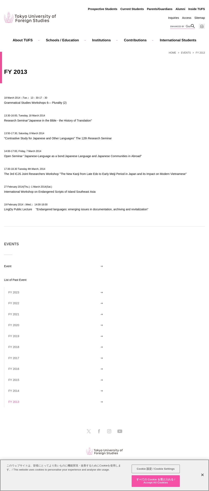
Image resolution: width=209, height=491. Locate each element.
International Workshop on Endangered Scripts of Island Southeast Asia (50, 192)
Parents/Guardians (159, 9)
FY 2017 (13, 358)
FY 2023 (13, 292)
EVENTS (186, 52)
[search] (180, 26)
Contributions (135, 40)
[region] (104, 475)
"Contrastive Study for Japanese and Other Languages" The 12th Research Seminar (58, 138)
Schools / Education (62, 40)
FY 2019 (13, 336)
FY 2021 (13, 314)
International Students (178, 40)
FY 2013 (13, 401)
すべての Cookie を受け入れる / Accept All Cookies (155, 481)
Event (7, 266)
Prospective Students (102, 9)
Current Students (132, 9)
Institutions (101, 40)
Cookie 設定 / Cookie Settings (156, 468)
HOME (172, 52)
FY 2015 (13, 380)
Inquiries (173, 17)
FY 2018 (13, 347)
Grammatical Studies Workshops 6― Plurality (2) (35, 103)
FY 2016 (13, 369)
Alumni (180, 9)
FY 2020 (13, 325)
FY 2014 (13, 390)
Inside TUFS (196, 9)
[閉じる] (202, 474)
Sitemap (199, 17)
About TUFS (23, 40)
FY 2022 (13, 303)
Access (186, 17)
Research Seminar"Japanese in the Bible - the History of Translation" (48, 120)
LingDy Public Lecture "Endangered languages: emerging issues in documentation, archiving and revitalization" (76, 209)
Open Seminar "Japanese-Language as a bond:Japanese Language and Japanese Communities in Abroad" (73, 156)
